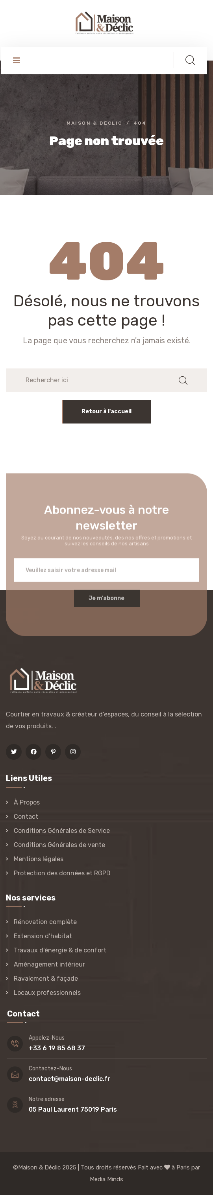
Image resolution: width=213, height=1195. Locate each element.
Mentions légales (38, 859)
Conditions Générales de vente (59, 845)
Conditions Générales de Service (62, 830)
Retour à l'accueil (106, 411)
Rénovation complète (45, 922)
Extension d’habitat (43, 936)
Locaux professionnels (47, 992)
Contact (26, 816)
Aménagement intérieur (49, 964)
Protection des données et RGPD (62, 873)
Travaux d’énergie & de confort (60, 950)
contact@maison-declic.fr (69, 1079)
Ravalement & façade (46, 978)
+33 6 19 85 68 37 (57, 1048)
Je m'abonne (106, 602)
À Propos (27, 802)
